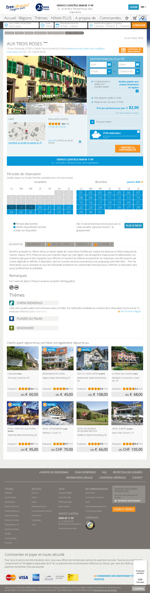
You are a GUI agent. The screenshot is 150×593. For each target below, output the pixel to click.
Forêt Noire (36, 515)
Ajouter (52, 140)
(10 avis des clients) (57, 126)
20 (40, 207)
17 (100, 202)
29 (59, 212)
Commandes (110, 18)
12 (119, 197)
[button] (92, 122)
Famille (8, 533)
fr (142, 7)
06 (129, 192)
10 (100, 197)
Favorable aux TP (12, 524)
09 (91, 197)
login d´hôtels (124, 509)
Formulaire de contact (68, 528)
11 (109, 197)
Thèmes (41, 18)
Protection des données (127, 472)
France (29, 33)
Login (133, 7)
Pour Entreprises (85, 472)
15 (81, 202)
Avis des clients (58, 244)
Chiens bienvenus (12, 511)
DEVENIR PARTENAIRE (128, 500)
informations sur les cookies (105, 590)
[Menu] (145, 562)
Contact (137, 477)
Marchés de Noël (12, 529)
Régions (25, 18)
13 (129, 197)
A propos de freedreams (53, 472)
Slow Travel (90, 492)
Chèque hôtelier (65, 492)
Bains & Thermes (12, 506)
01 (81, 192)
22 (59, 207)
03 (100, 192)
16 (91, 202)
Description (16, 244)
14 (138, 197)
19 (30, 207)
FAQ (104, 472)
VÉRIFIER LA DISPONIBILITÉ (127, 148)
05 (119, 192)
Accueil (10, 18)
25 (21, 212)
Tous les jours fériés (93, 511)
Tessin (34, 497)
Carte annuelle (65, 497)
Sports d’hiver (10, 497)
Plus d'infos (134, 225)
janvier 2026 (133, 181)
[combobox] (101, 71)
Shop (62, 489)
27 (40, 212)
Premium (8, 542)
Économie (102, 244)
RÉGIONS (36, 489)
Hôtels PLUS (61, 18)
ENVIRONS (82, 244)
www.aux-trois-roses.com (81, 48)
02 (91, 192)
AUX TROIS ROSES (74, 33)
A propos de (85, 18)
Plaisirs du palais (11, 515)
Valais (34, 502)
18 (21, 207)
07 (138, 192)
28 (49, 212)
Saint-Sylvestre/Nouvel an (95, 506)
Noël (87, 502)
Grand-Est (40, 33)
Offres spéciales (65, 502)
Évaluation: (12, 388)
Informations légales (79, 477)
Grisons (35, 492)
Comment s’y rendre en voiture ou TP (25, 142)
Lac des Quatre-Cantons (42, 511)
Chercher (139, 25)
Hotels (19, 33)
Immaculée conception (94, 497)
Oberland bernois (39, 506)
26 (30, 212)
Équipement (34, 244)
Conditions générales (112, 477)
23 (68, 207)
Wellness (8, 492)
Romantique (10, 502)
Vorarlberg (36, 520)
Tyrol (34, 524)
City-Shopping (10, 538)
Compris (138, 588)
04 (109, 192)
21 (49, 207)
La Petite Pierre (56, 33)
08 (81, 197)
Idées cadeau (64, 506)
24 (11, 212)
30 (68, 212)
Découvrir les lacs (12, 520)
